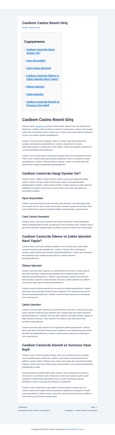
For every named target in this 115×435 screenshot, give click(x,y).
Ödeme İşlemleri (36, 90)
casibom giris (41, 130)
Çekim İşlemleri (35, 97)
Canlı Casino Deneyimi (39, 68)
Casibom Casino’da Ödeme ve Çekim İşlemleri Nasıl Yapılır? (42, 79)
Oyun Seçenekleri (36, 60)
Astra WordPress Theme (74, 429)
